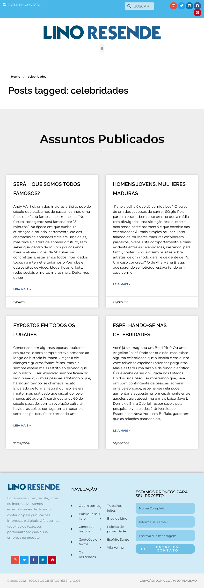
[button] (102, 48)
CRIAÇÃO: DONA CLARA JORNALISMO (168, 580)
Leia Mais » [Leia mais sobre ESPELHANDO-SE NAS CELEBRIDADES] (122, 430)
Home (15, 76)
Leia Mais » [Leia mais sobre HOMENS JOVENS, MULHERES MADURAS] (122, 284)
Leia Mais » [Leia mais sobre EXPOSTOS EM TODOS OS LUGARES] (22, 425)
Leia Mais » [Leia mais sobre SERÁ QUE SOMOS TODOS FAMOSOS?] (22, 289)
